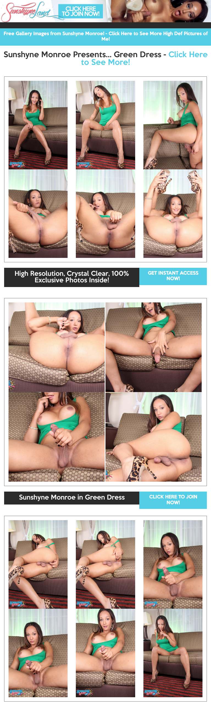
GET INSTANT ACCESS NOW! (173, 276)
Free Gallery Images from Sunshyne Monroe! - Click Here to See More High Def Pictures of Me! (106, 37)
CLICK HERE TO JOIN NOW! (173, 500)
